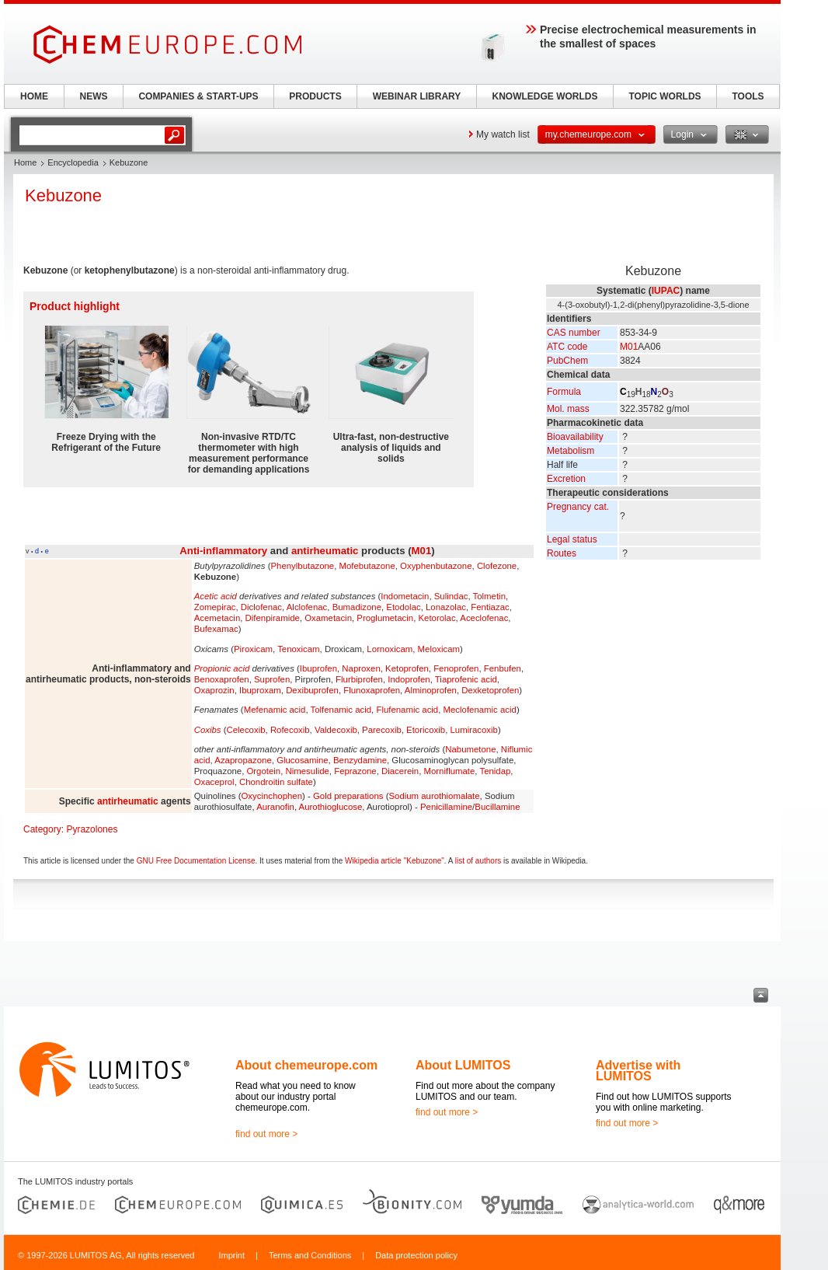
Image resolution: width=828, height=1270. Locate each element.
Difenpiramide (272, 618)
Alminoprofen (431, 690)
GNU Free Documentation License (196, 861)
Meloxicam (439, 649)
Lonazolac (446, 607)
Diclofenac (261, 607)
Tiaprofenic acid (466, 679)
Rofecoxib (290, 729)
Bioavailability (575, 436)
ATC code (567, 346)
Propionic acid (222, 668)
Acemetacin (217, 618)
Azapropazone (242, 760)
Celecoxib (246, 729)
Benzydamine (360, 760)
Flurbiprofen (359, 679)
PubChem (567, 360)
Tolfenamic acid (341, 709)
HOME (34, 96)
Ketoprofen (407, 668)
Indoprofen (409, 679)
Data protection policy (416, 1255)
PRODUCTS (315, 96)
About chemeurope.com (306, 1065)
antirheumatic (324, 550)
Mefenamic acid (275, 709)
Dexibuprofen (312, 690)
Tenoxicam (298, 649)
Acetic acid (215, 596)
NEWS (94, 96)
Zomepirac (215, 607)
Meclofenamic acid (480, 709)
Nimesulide (307, 771)
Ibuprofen (318, 668)
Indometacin (405, 596)
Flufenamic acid (407, 709)
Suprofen (272, 679)
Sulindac (451, 596)
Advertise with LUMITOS (638, 1071)
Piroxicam (253, 649)
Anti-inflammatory (223, 550)
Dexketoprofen (490, 690)
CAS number (573, 332)
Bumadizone (356, 607)
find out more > (266, 1134)
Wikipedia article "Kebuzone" (394, 861)
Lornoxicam (389, 649)
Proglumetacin (385, 618)
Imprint (231, 1255)
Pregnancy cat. (578, 506)
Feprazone (355, 771)
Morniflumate (449, 771)
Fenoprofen (455, 668)
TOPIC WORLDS (664, 96)
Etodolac (403, 607)
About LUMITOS (463, 1065)
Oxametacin (328, 618)
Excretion (566, 478)
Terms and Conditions (310, 1255)
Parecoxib (382, 729)
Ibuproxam (260, 690)
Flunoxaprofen (371, 690)
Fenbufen (502, 668)
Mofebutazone (367, 565)
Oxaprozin (214, 690)
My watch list (503, 134)
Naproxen (361, 668)
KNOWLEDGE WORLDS (545, 96)
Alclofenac (307, 607)
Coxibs (207, 729)
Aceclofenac (484, 618)
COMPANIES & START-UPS (198, 96)
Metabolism (570, 450)
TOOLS (748, 96)
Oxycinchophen (271, 796)
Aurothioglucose (331, 806)
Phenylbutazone (302, 565)
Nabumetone (470, 749)
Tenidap (494, 771)
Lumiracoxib (473, 729)
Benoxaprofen (221, 679)
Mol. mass (568, 408)
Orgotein (263, 771)
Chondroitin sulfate (276, 782)
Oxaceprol (214, 782)
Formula (564, 391)
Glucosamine (302, 760)
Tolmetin (489, 596)
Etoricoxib (425, 729)
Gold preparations (348, 796)
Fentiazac (490, 607)
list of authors (478, 861)
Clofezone (497, 565)
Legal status (572, 539)
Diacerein (400, 771)
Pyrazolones (91, 829)
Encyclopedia (72, 162)
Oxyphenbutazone (435, 565)
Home (25, 162)
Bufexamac (216, 628)
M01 (629, 346)
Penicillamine (446, 806)
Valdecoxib (336, 729)
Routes (561, 553)
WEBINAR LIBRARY (417, 96)
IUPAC (666, 290)
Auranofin (275, 806)
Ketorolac (436, 618)
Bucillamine (497, 806)
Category (42, 829)
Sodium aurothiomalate (433, 796)
